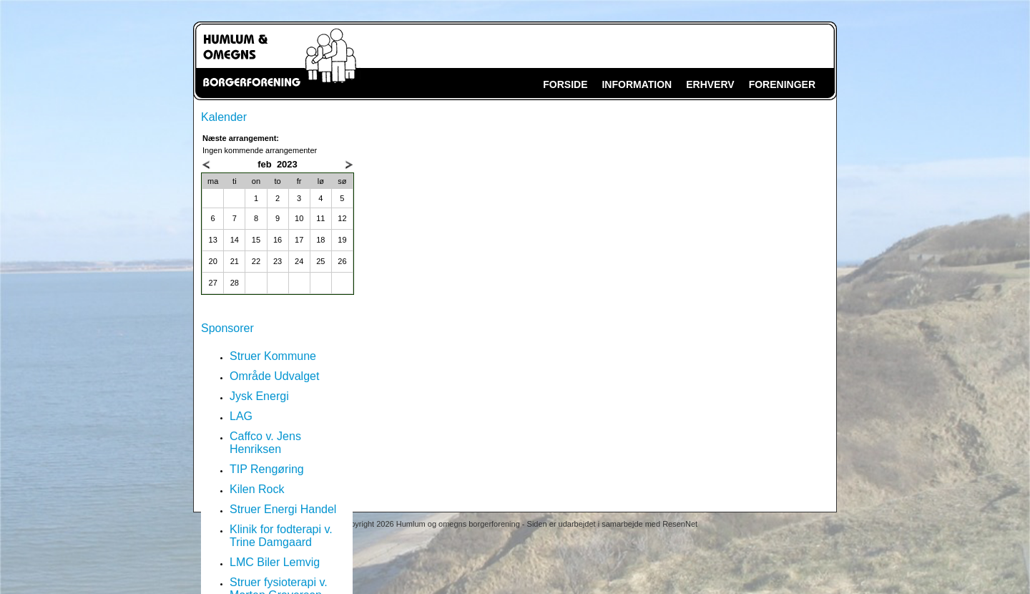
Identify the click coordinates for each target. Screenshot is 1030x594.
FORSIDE (565, 84)
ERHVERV (710, 84)
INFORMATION (637, 84)
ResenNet (679, 524)
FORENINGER (782, 84)
